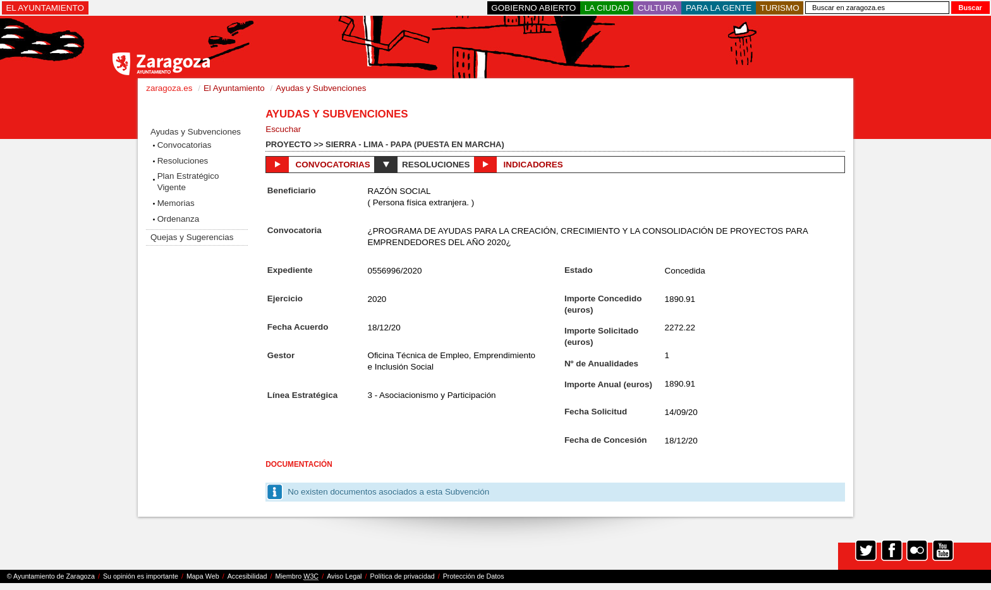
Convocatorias (184, 145)
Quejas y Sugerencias (191, 237)
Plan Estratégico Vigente (188, 181)
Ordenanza (178, 219)
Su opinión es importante (140, 576)
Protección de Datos (473, 576)
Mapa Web (202, 576)
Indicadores (518, 164)
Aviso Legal (344, 576)
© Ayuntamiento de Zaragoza (51, 576)
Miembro (297, 576)
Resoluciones (183, 161)
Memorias (176, 203)
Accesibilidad (247, 576)
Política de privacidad (402, 576)
